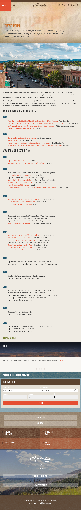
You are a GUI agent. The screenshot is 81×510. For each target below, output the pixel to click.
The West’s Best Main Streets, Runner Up (22, 240)
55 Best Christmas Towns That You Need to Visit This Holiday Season (32, 187)
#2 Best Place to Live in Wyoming (19, 175)
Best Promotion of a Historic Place (20, 238)
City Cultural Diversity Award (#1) (20, 204)
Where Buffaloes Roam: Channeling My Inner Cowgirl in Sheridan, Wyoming (35, 145)
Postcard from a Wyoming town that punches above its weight (29, 143)
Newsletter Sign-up (40, 485)
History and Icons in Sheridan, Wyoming (22, 138)
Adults (30, 394)
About (31, 503)
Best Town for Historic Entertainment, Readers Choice (26, 163)
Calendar (40, 423)
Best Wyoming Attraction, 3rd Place (20, 245)
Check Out (44, 387)
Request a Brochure (40, 476)
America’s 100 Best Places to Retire (20, 223)
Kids (54, 394)
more (61, 360)
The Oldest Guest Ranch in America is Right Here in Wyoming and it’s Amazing (35, 123)
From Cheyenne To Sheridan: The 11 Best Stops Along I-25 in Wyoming (33, 121)
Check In (6, 387)
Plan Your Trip (40, 417)
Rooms (5, 394)
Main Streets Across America (18, 250)
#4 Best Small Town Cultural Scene (20, 182)
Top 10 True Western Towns (17, 161)
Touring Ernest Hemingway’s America (21, 128)
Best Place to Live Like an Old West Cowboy (23, 199)
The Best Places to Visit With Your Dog (21, 202)
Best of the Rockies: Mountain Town (20, 180)
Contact (36, 503)
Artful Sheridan (13, 140)
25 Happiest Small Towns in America (20, 247)
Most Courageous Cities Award (18, 185)
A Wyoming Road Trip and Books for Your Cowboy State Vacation (31, 126)
